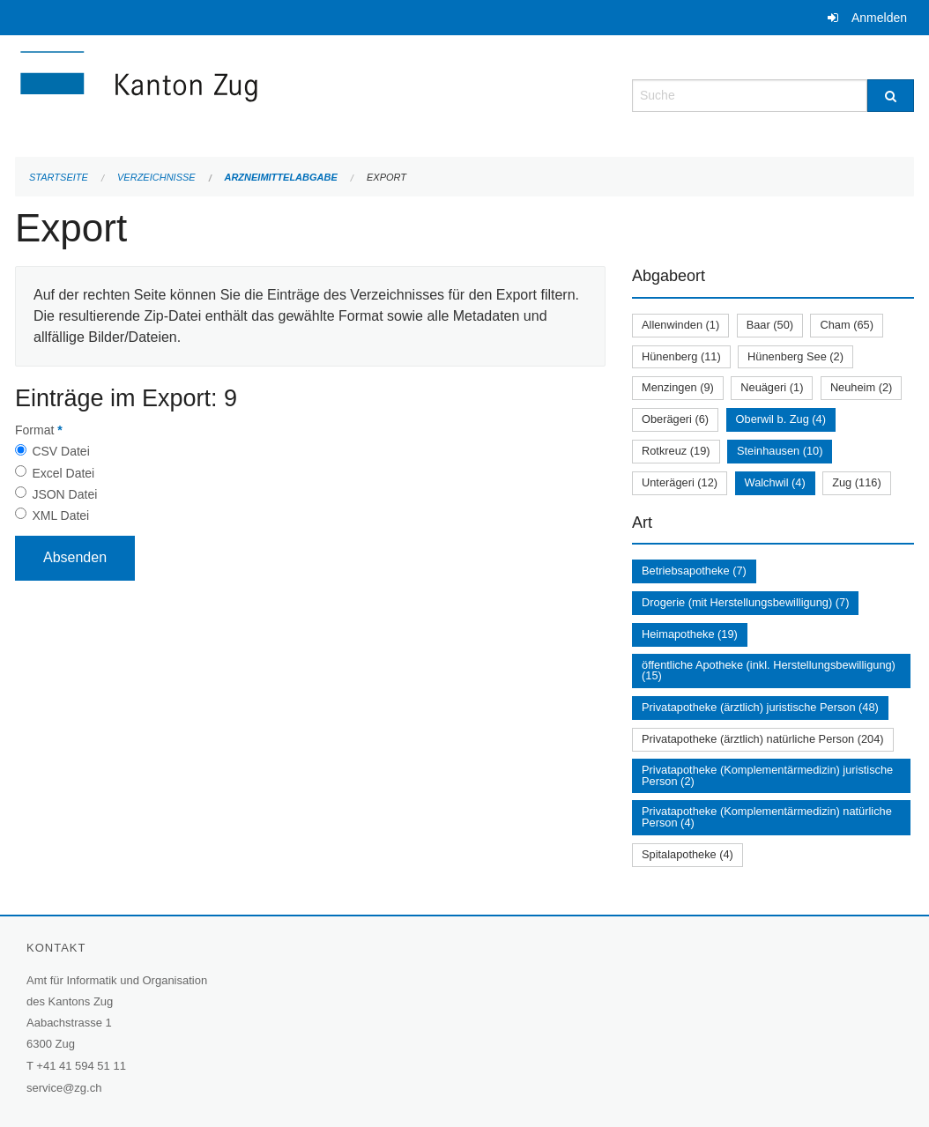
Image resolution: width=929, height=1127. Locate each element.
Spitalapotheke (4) (687, 854)
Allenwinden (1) (680, 324)
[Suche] (890, 95)
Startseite (58, 177)
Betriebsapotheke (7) (694, 570)
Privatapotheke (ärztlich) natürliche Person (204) (763, 738)
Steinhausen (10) (779, 450)
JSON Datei (64, 494)
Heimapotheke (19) (690, 634)
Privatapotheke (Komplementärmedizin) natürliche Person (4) (767, 816)
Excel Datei (63, 473)
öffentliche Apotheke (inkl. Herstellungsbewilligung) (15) (769, 670)
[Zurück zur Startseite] (244, 93)
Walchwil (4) (775, 482)
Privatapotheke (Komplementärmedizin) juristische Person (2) (767, 775)
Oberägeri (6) (675, 419)
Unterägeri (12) (679, 482)
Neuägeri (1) (771, 387)
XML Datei (60, 515)
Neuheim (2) (861, 387)
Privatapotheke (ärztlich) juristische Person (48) (760, 707)
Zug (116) (856, 482)
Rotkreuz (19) (676, 450)
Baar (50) (770, 324)
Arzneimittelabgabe (280, 177)
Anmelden (879, 18)
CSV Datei (60, 451)
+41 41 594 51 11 (81, 1065)
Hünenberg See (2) (795, 356)
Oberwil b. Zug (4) (781, 419)
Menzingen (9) (678, 387)
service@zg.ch (63, 1087)
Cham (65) (846, 324)
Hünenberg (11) (681, 356)
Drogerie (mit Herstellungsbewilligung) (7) (745, 602)
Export (386, 177)
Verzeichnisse (156, 177)
